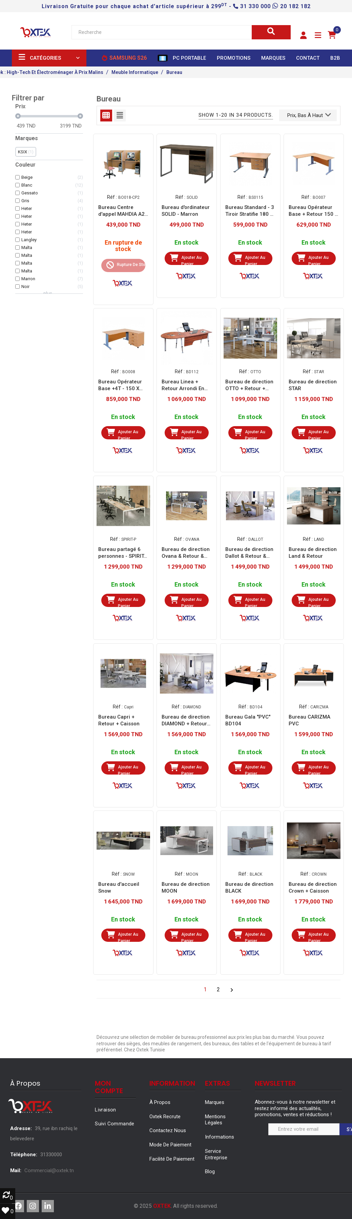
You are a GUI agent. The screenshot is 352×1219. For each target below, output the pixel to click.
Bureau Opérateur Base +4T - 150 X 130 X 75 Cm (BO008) (120, 385)
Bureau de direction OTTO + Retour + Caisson (249, 385)
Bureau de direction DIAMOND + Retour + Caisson (186, 720)
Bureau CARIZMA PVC (309, 720)
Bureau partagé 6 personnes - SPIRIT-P (122, 552)
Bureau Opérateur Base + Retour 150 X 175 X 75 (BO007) (313, 210)
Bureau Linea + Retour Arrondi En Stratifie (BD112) (183, 385)
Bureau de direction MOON (186, 887)
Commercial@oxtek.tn (49, 1170)
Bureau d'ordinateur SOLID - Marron (186, 210)
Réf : (112, 196)
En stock (186, 243)
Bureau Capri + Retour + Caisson (119, 720)
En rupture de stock (123, 246)
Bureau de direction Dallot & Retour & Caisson (249, 552)
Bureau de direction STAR (313, 385)
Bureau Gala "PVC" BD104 (247, 720)
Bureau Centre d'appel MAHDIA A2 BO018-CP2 (121, 210)
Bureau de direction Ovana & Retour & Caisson (186, 552)
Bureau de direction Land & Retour (313, 552)
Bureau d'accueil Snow (118, 887)
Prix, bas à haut (309, 115)
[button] (303, 36)
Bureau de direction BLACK (249, 887)
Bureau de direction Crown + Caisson (313, 887)
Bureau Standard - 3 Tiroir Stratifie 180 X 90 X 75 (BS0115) (249, 210)
